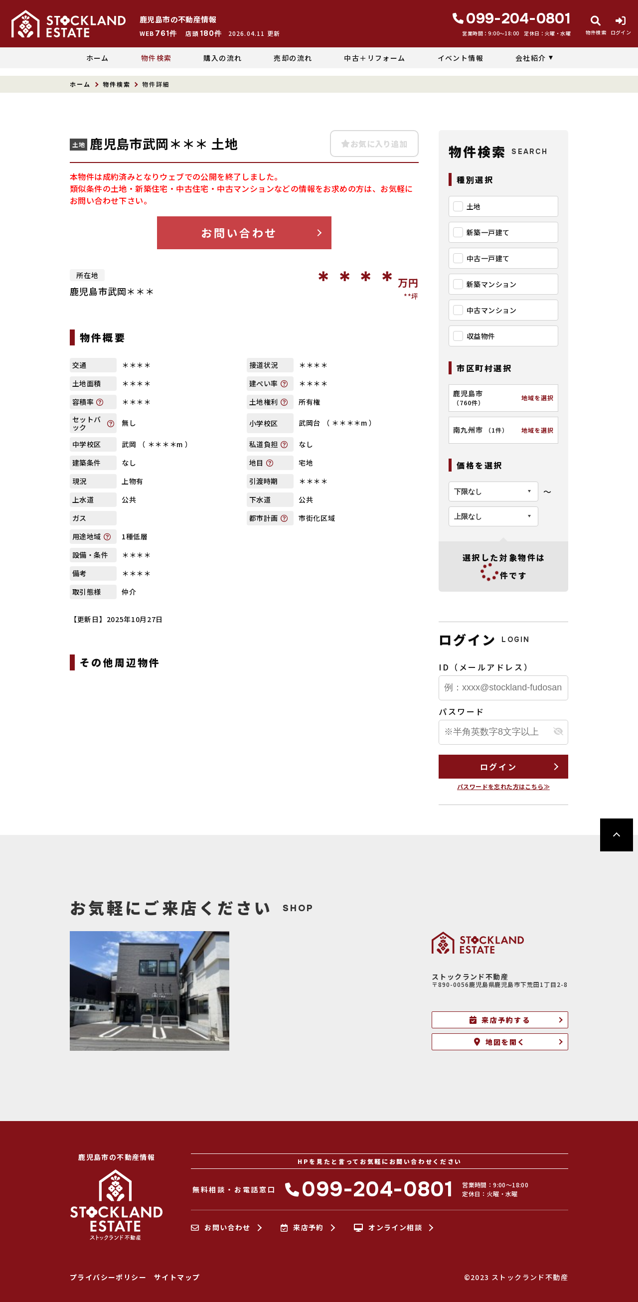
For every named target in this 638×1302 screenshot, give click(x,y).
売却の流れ (293, 58)
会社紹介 (530, 58)
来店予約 (302, 1228)
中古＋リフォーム (374, 58)
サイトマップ (177, 1277)
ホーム (97, 58)
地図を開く (499, 1042)
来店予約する (500, 1020)
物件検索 (156, 58)
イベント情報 (460, 58)
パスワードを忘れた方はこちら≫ (503, 786)
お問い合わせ (239, 232)
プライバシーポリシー (108, 1277)
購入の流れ (222, 58)
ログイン (498, 767)
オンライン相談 (388, 1228)
